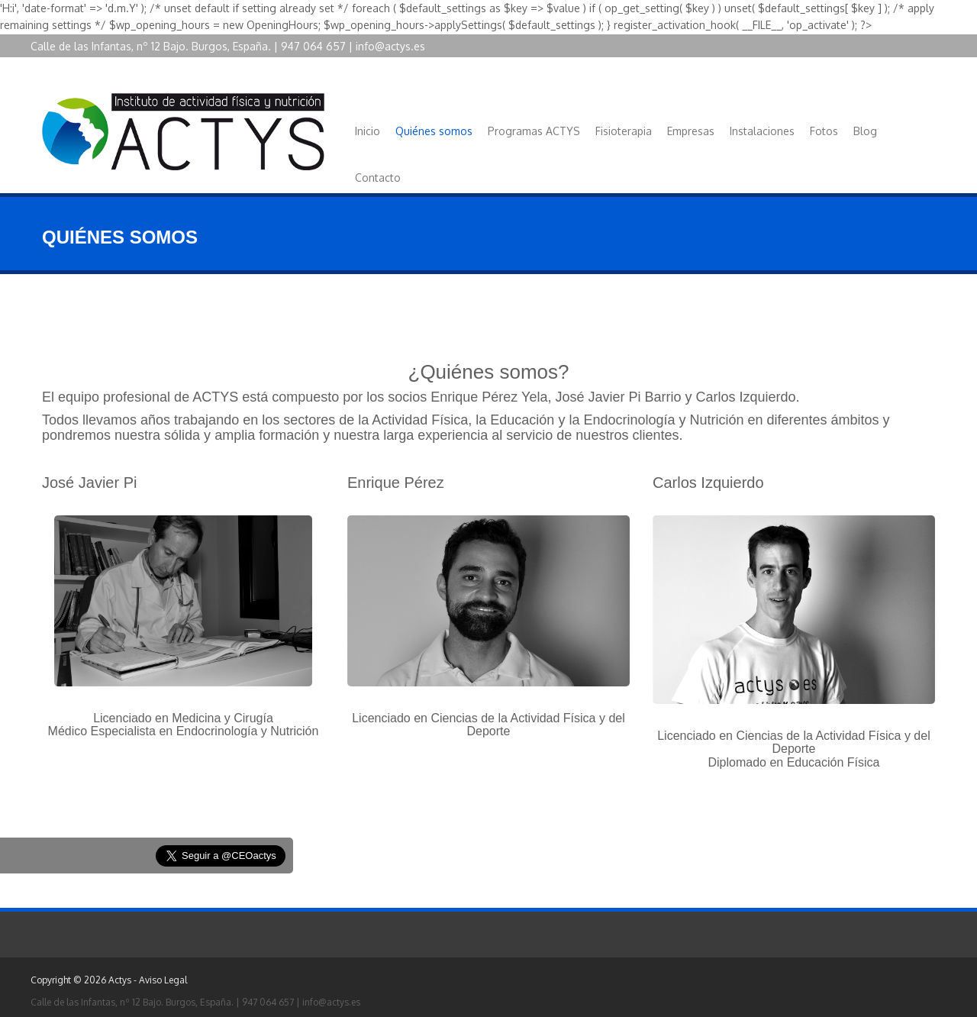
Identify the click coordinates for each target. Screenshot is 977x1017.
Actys (119, 980)
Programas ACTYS (534, 130)
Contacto (378, 177)
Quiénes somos (433, 130)
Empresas (690, 130)
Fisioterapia (623, 130)
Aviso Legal (163, 980)
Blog (865, 130)
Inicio (367, 130)
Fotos (824, 130)
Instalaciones (762, 130)
